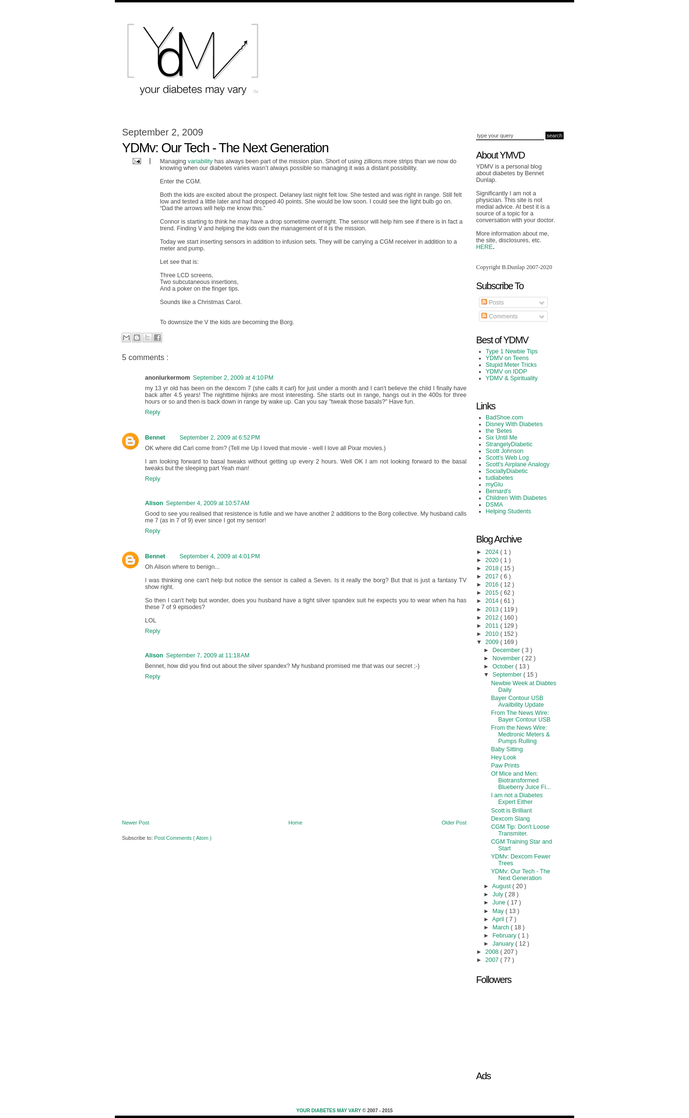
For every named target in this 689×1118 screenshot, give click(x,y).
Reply (152, 412)
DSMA (494, 504)
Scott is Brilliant (511, 810)
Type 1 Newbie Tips (512, 351)
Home (295, 822)
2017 (492, 576)
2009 (492, 642)
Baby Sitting (507, 749)
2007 (492, 960)
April (499, 919)
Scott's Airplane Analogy (517, 464)
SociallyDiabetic (507, 471)
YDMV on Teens (507, 358)
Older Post (454, 822)
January (503, 943)
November (507, 658)
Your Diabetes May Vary (329, 1110)
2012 (492, 617)
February (505, 935)
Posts (492, 302)
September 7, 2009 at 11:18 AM (207, 655)
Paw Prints (505, 765)
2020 (492, 560)
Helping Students (508, 511)
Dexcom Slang (510, 818)
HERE (484, 247)
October (503, 666)
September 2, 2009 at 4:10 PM (233, 377)
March (501, 927)
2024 (492, 552)
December (507, 650)
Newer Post (135, 822)
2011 (492, 625)
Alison (154, 503)
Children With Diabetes (516, 498)
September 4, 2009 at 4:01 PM (219, 556)
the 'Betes (499, 431)
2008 (492, 952)
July (498, 894)
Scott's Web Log (507, 457)
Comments (499, 316)
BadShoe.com (504, 417)
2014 (492, 601)
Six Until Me (502, 437)
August (502, 886)
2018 (492, 568)
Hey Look (503, 757)
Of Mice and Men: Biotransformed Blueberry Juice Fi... (521, 780)
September (507, 674)
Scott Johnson (504, 451)
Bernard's (498, 491)
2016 (492, 584)
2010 (492, 634)
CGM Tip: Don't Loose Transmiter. (520, 830)
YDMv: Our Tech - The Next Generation (520, 874)
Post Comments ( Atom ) (182, 838)
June (499, 902)
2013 (492, 609)
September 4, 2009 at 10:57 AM (207, 503)
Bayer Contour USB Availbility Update (517, 701)
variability (200, 161)
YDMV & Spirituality (512, 378)
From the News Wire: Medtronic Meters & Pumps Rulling (520, 734)
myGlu (494, 484)
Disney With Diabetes (514, 424)
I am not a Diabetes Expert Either (517, 798)
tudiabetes (499, 477)
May (498, 911)
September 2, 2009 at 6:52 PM (219, 437)
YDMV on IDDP (506, 371)
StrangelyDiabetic (509, 444)
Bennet (155, 437)
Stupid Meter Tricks (511, 364)
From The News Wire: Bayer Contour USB (521, 716)
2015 (492, 592)
